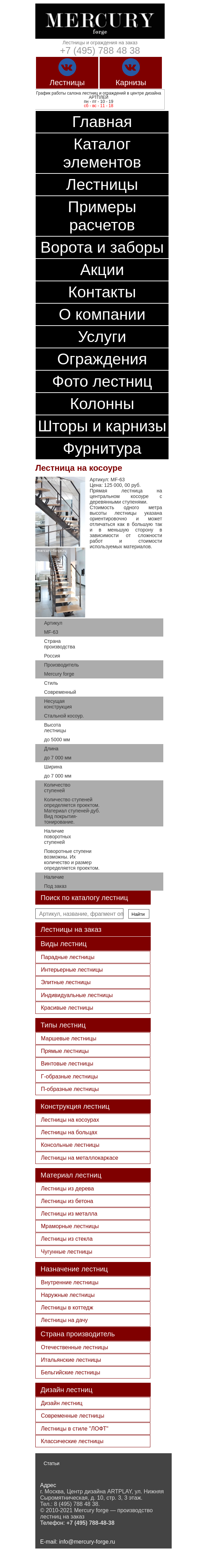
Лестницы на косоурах (70, 1120)
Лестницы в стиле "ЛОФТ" (74, 1429)
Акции (102, 270)
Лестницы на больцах (69, 1132)
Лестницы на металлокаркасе (79, 1158)
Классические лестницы (72, 1441)
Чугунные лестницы (66, 1252)
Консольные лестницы (70, 1145)
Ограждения (102, 359)
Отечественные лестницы (74, 1347)
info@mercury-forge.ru (87, 1542)
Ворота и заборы (102, 247)
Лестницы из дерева (67, 1188)
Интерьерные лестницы (72, 970)
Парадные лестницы (67, 957)
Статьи (51, 1463)
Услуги (102, 337)
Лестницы (102, 184)
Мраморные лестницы (70, 1226)
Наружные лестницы (68, 1295)
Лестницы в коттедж (67, 1307)
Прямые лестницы (65, 1051)
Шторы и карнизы (102, 426)
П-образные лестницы (70, 1089)
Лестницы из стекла (67, 1239)
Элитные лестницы (66, 982)
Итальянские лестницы (71, 1360)
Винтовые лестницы (67, 1064)
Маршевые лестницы (68, 1038)
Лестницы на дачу (64, 1320)
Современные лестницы (72, 1416)
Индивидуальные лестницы (77, 995)
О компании (102, 314)
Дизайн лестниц (62, 1403)
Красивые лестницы (67, 1008)
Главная (102, 122)
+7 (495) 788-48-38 (90, 1523)
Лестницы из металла (69, 1214)
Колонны (102, 404)
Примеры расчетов (102, 216)
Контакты (102, 292)
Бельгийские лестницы (70, 1372)
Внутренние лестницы (70, 1282)
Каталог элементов (102, 153)
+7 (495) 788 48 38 (100, 50)
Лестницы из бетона (67, 1201)
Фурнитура (102, 448)
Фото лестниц (102, 381)
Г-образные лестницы (69, 1076)
